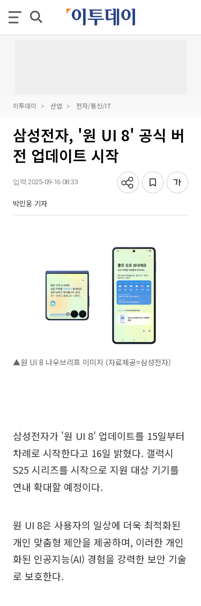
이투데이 (24, 105)
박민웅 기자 (30, 203)
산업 (56, 105)
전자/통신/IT (93, 105)
